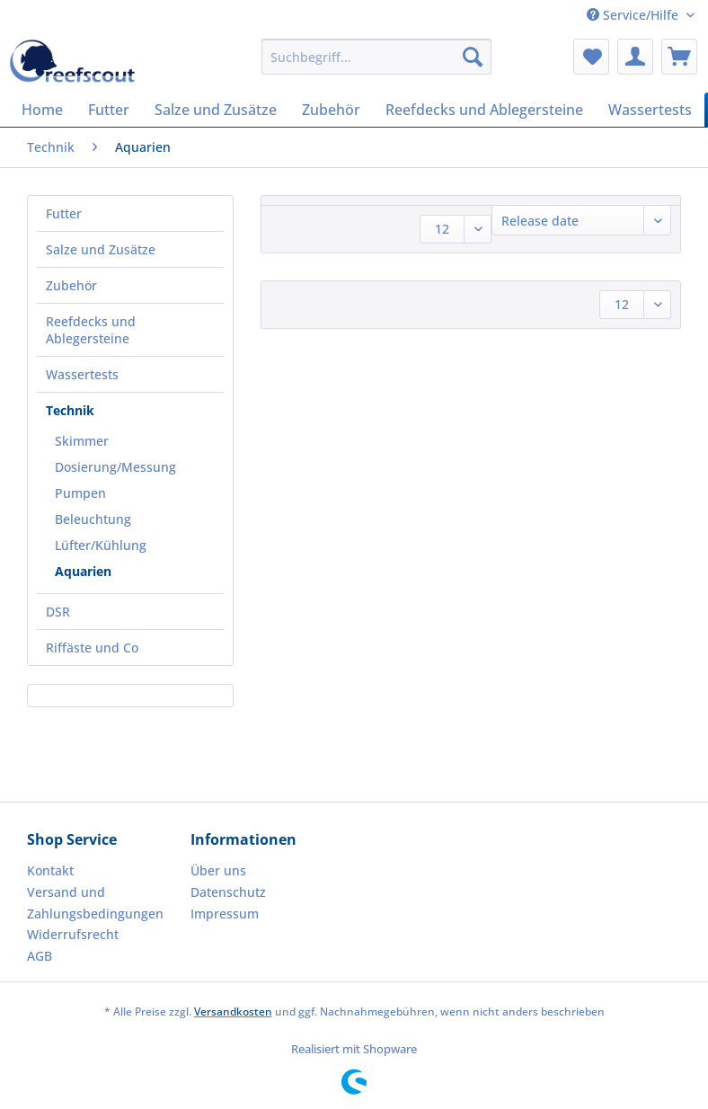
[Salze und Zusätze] (215, 110)
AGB (39, 955)
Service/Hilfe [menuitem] (634, 14)
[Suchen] (472, 57)
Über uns (218, 870)
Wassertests (82, 374)
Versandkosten (233, 1011)
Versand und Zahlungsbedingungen (95, 902)
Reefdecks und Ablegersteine (91, 330)
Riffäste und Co (92, 647)
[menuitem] (376, 65)
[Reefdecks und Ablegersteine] (484, 110)
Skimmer (82, 440)
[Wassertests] (650, 110)
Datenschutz (228, 892)
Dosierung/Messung (115, 466)
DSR (58, 611)
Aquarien (83, 571)
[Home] (42, 110)
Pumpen (80, 492)
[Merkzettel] (591, 57)
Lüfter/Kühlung (100, 545)
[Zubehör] (331, 110)
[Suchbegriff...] (376, 57)
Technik (70, 410)
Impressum (224, 913)
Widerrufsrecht (73, 934)
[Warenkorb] (679, 57)
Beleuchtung (93, 519)
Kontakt (50, 870)
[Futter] (108, 110)
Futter (64, 213)
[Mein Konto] (635, 57)
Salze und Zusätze (100, 249)
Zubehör (71, 285)
